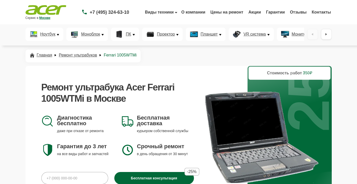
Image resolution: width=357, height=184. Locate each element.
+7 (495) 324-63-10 (109, 12)
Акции (254, 12)
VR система (254, 34)
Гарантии (275, 12)
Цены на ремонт (227, 12)
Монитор (300, 34)
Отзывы (298, 12)
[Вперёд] (326, 34)
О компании (193, 12)
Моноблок (90, 34)
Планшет (209, 34)
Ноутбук (47, 34)
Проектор (166, 34)
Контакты (321, 12)
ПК (128, 34)
